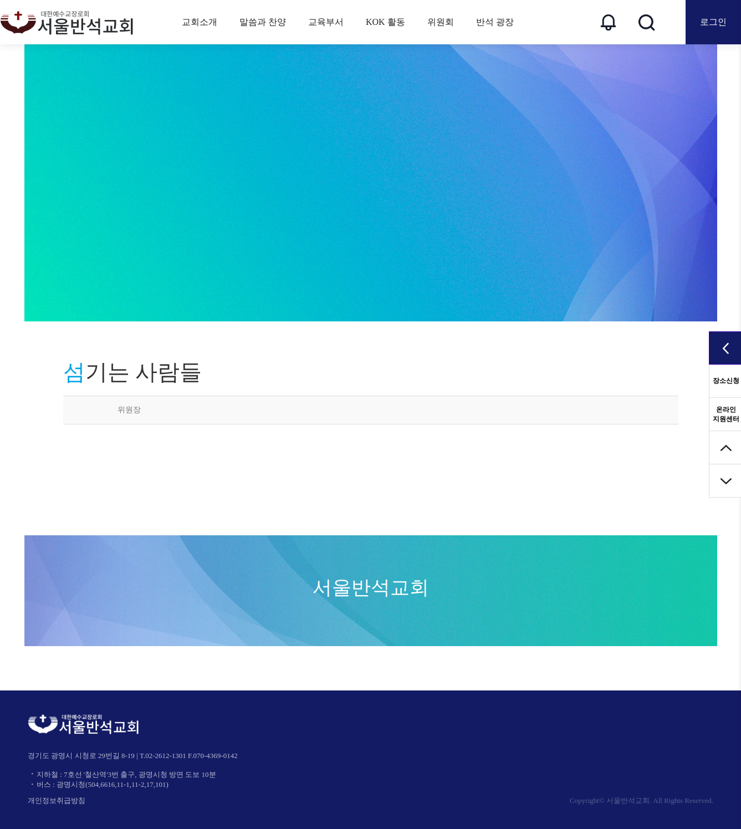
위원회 (440, 22)
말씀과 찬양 (262, 22)
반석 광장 (495, 22)
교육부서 (326, 22)
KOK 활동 (385, 22)
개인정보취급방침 (56, 800)
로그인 (713, 22)
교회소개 (199, 22)
